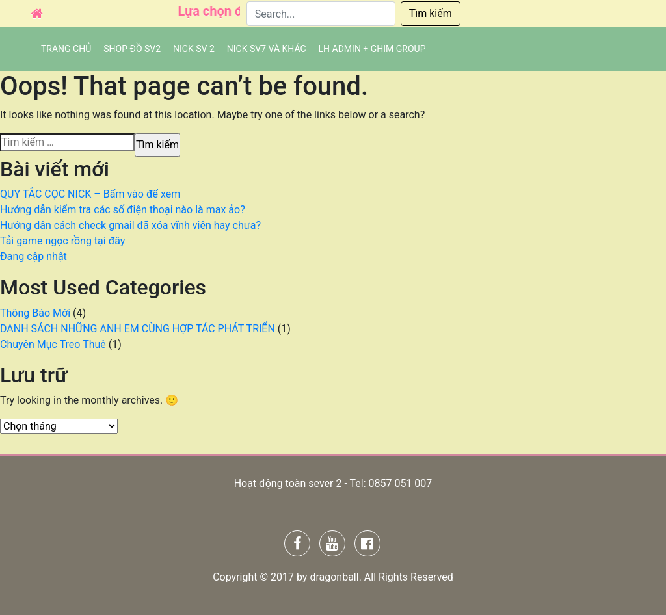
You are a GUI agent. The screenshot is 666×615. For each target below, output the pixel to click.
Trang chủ (66, 49)
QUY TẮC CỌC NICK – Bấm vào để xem (90, 194)
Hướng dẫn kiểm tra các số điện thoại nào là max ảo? (122, 209)
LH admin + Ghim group (372, 49)
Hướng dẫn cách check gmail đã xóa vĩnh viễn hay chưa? (130, 225)
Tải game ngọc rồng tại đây (62, 241)
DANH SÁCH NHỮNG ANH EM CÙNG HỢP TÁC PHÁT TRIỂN (137, 328)
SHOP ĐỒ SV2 (132, 49)
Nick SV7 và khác (266, 49)
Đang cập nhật (33, 256)
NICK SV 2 (194, 49)
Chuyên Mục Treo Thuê (53, 344)
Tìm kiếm (430, 13)
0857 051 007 (400, 483)
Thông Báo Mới (35, 313)
